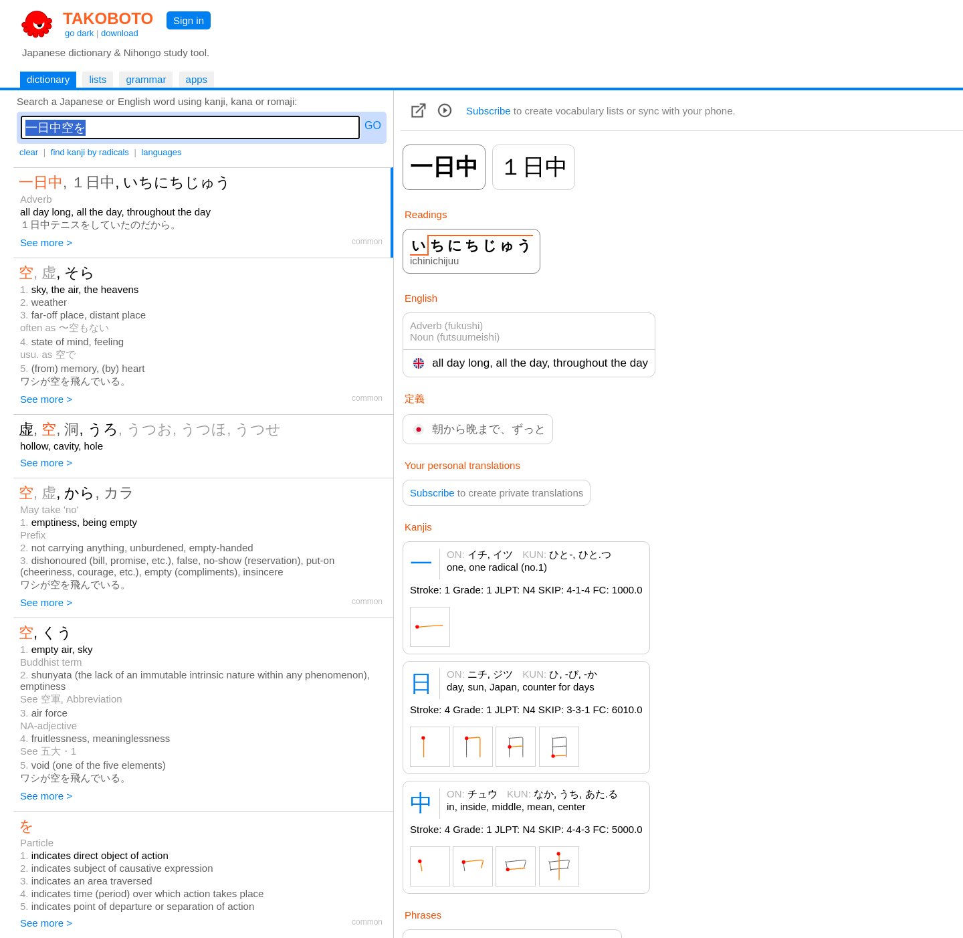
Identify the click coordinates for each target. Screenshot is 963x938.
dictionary (48, 79)
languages (161, 152)
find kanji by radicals (90, 152)
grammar (146, 79)
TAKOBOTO (108, 18)
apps (197, 79)
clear (28, 152)
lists (97, 79)
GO (372, 125)
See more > (46, 242)
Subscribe (488, 110)
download (119, 33)
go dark (79, 33)
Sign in (188, 20)
